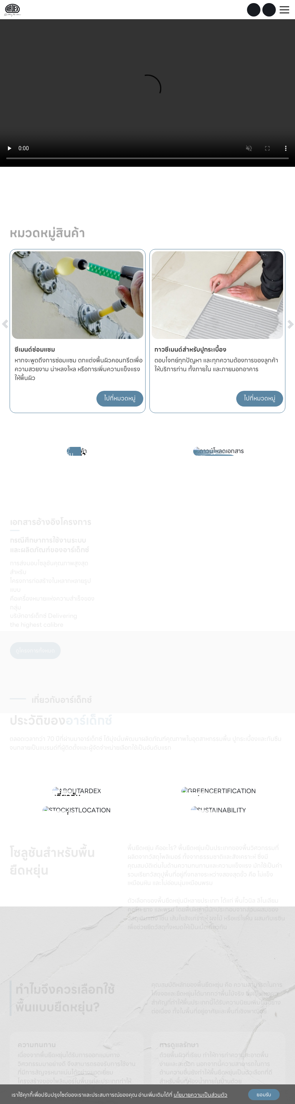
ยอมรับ (264, 1095)
